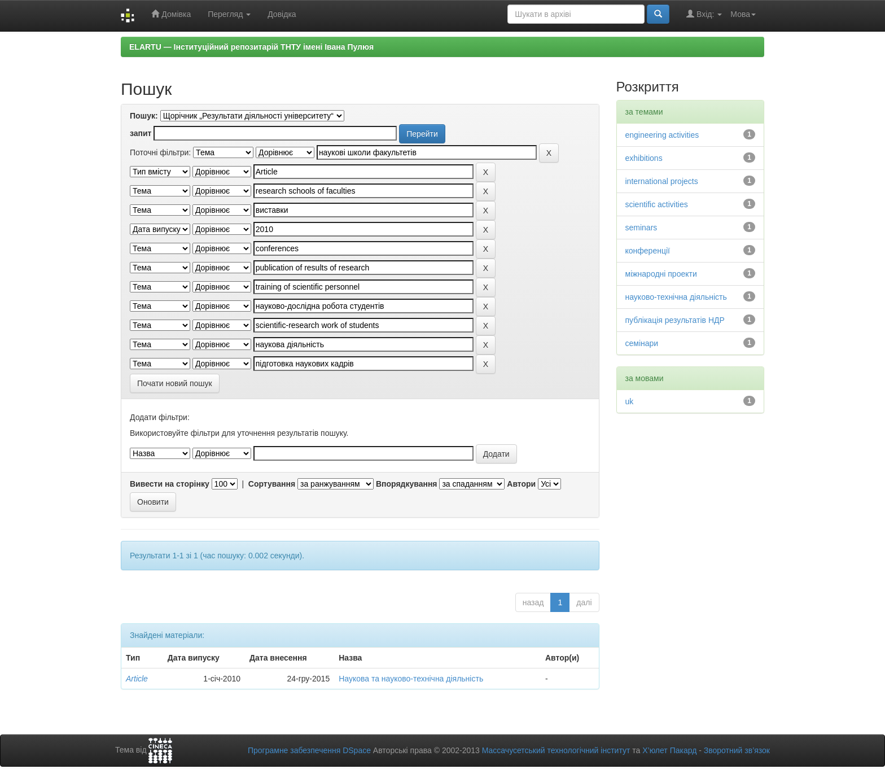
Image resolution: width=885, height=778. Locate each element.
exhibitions (644, 158)
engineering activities (662, 134)
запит (140, 133)
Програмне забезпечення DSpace (309, 750)
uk (629, 401)
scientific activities (656, 204)
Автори (521, 483)
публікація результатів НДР (675, 320)
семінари (642, 343)
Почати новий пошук (174, 383)
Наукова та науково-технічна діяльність (411, 678)
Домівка (171, 14)
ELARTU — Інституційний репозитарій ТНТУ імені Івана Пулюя (251, 46)
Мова (743, 14)
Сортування (271, 483)
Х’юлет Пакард (669, 750)
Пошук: (144, 115)
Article (137, 678)
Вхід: (704, 14)
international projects (661, 181)
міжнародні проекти (661, 273)
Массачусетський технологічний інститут (556, 750)
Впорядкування (406, 483)
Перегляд (229, 14)
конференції (647, 250)
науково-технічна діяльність (676, 296)
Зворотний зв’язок (737, 750)
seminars (641, 227)
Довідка (282, 14)
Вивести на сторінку (169, 483)
